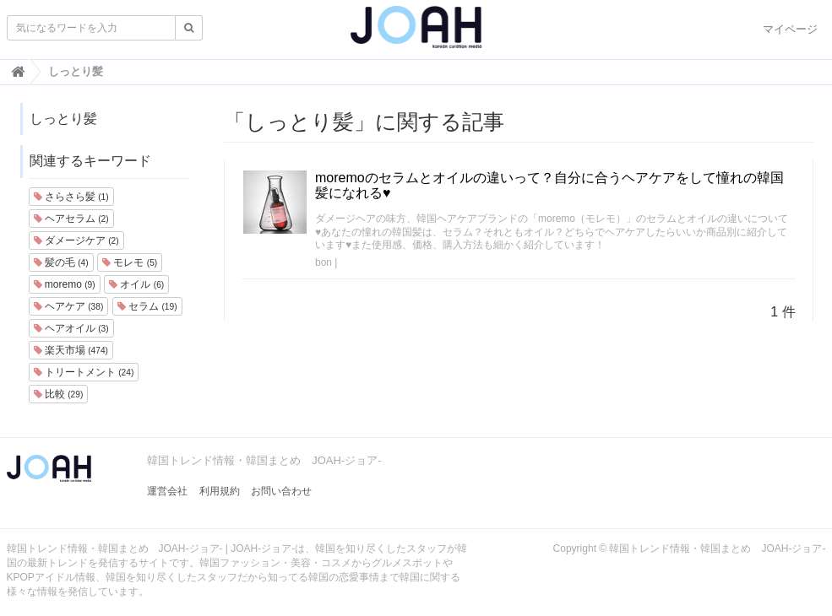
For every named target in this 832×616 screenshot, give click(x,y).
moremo (64, 284)
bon (323, 262)
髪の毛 (61, 262)
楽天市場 (71, 350)
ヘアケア (69, 306)
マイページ (790, 29)
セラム (147, 306)
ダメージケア (76, 240)
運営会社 (167, 491)
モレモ (129, 262)
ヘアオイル (71, 328)
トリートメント (84, 372)
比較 (59, 394)
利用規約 (219, 491)
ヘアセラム (71, 218)
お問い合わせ (281, 491)
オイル (136, 284)
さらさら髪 (71, 197)
